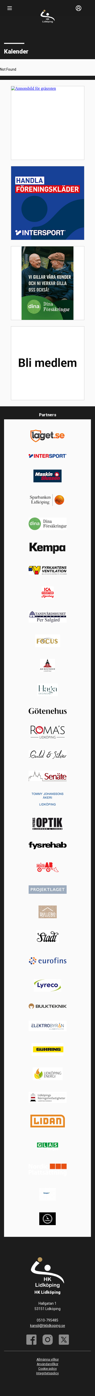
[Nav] (9, 8)
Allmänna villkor (47, 1359)
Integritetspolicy (47, 1373)
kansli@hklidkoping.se (47, 1326)
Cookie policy (47, 1368)
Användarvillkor (47, 1364)
